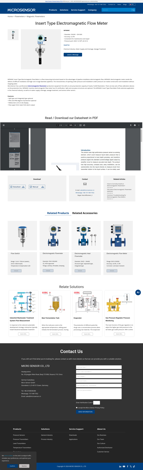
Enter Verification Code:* (84, 403)
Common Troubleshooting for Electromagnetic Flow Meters (116, 197)
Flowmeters (20, 16)
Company (92, 10)
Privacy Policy (99, 408)
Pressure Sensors (19, 435)
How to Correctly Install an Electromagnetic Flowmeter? (116, 185)
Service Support (78, 10)
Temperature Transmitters (22, 448)
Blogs (125, 4)
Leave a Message (73, 55)
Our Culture (101, 443)
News (119, 4)
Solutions (64, 10)
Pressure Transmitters (20, 439)
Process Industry (46, 439)
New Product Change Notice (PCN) (54, 1)
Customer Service (103, 452)
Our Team (100, 439)
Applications (73, 439)
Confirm (12, 466)
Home (10, 16)
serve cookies (8, 455)
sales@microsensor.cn (87, 190)
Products (53, 10)
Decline (24, 466)
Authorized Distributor (104, 448)
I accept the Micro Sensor (91, 408)
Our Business (101, 435)
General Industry (47, 435)
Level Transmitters (19, 443)
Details (16, 271)
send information (85, 412)
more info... (23, 334)
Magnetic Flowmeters (36, 16)
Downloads (73, 435)
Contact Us (111, 4)
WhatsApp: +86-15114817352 (96, 4)
